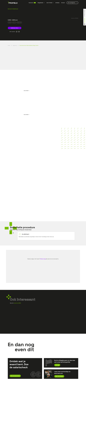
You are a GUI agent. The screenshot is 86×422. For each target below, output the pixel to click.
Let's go (57, 365)
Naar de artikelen (59, 376)
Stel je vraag (43, 258)
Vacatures (15, 45)
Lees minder (26, 90)
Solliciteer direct (14, 28)
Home (9, 45)
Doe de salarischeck (15, 375)
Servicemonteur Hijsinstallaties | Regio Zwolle (29, 45)
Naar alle (15, 303)
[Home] (12, 3)
